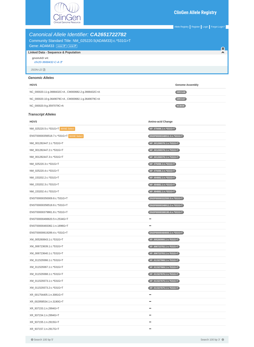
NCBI (71, 46)
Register (195, 26)
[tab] (127, 52)
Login (205, 26)
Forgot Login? (218, 26)
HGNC (60, 46)
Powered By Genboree (210, 345)
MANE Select (67, 128)
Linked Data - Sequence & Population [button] (126, 52)
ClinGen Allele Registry (195, 12)
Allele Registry (181, 26)
